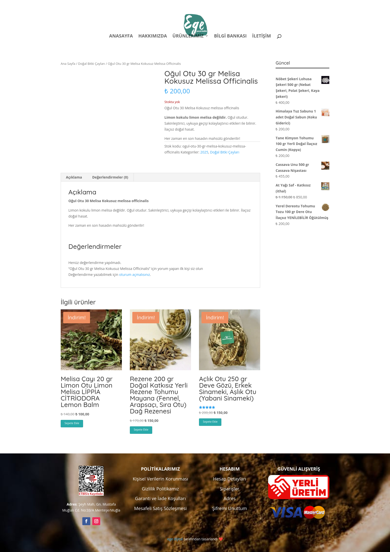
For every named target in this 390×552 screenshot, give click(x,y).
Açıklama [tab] (74, 177)
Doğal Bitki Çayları (91, 63)
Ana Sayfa (68, 63)
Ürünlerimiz (187, 36)
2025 (204, 152)
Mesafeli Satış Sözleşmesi (160, 508)
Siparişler (229, 489)
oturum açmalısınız (134, 274)
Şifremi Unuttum (229, 508)
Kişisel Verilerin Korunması (160, 479)
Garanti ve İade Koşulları (160, 498)
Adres (230, 498)
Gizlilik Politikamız (160, 489)
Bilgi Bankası (230, 36)
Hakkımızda (152, 36)
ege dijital (175, 539)
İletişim (261, 36)
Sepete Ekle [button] (72, 423)
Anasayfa (121, 36)
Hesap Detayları (229, 479)
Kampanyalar (294, 4)
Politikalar (236, 4)
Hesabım (264, 4)
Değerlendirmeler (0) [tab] (110, 177)
